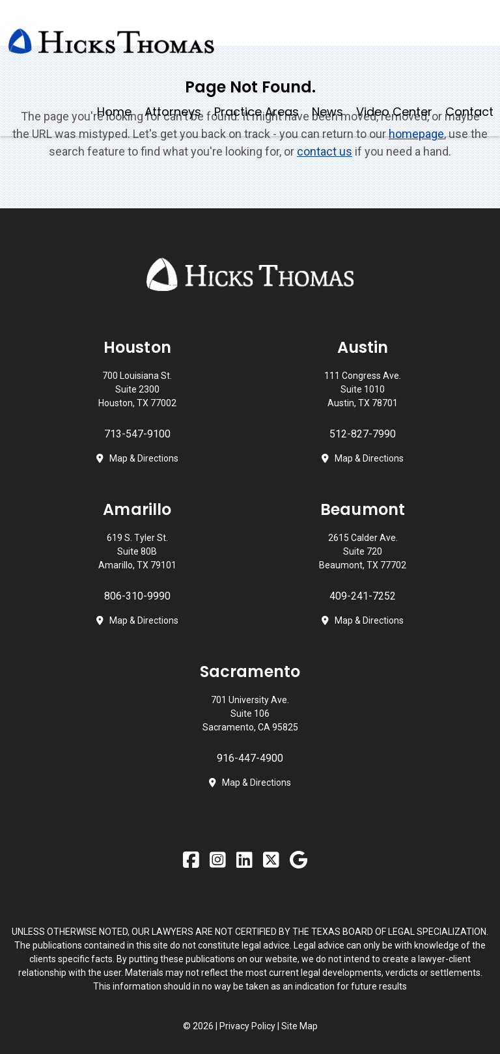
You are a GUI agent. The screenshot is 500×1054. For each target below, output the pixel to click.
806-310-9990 (137, 596)
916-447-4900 (250, 758)
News (327, 112)
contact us (324, 151)
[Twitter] (273, 860)
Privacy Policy (248, 1026)
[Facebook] (193, 860)
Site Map (299, 1026)
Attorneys (173, 112)
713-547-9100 (137, 434)
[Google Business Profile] (300, 860)
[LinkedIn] (246, 860)
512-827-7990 (362, 434)
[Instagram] (220, 860)
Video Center (394, 112)
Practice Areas (256, 112)
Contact (469, 112)
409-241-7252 (362, 596)
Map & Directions (143, 458)
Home (114, 112)
